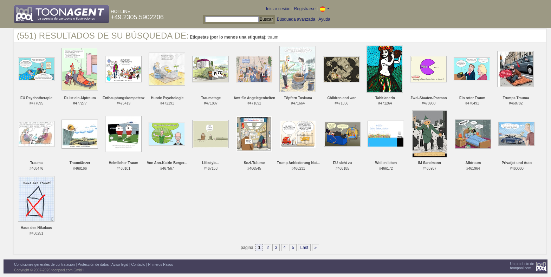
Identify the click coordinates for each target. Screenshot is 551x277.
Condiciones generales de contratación (44, 264)
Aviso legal (119, 264)
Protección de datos (93, 264)
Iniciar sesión (278, 8)
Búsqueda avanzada (296, 19)
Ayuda (324, 19)
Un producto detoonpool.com (522, 266)
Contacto (138, 264)
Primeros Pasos (160, 264)
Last (304, 247)
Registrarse (304, 8)
